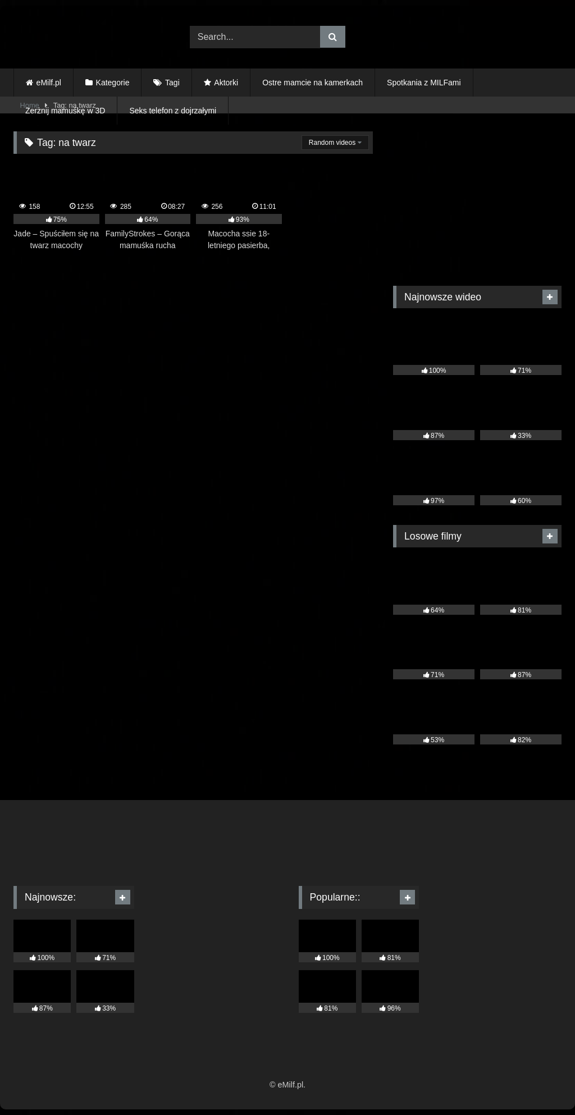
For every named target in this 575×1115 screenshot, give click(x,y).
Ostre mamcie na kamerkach (312, 82)
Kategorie (113, 82)
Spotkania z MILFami (424, 82)
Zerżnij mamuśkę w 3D (65, 110)
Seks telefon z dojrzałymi (172, 110)
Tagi (172, 82)
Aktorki (226, 82)
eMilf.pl (48, 82)
